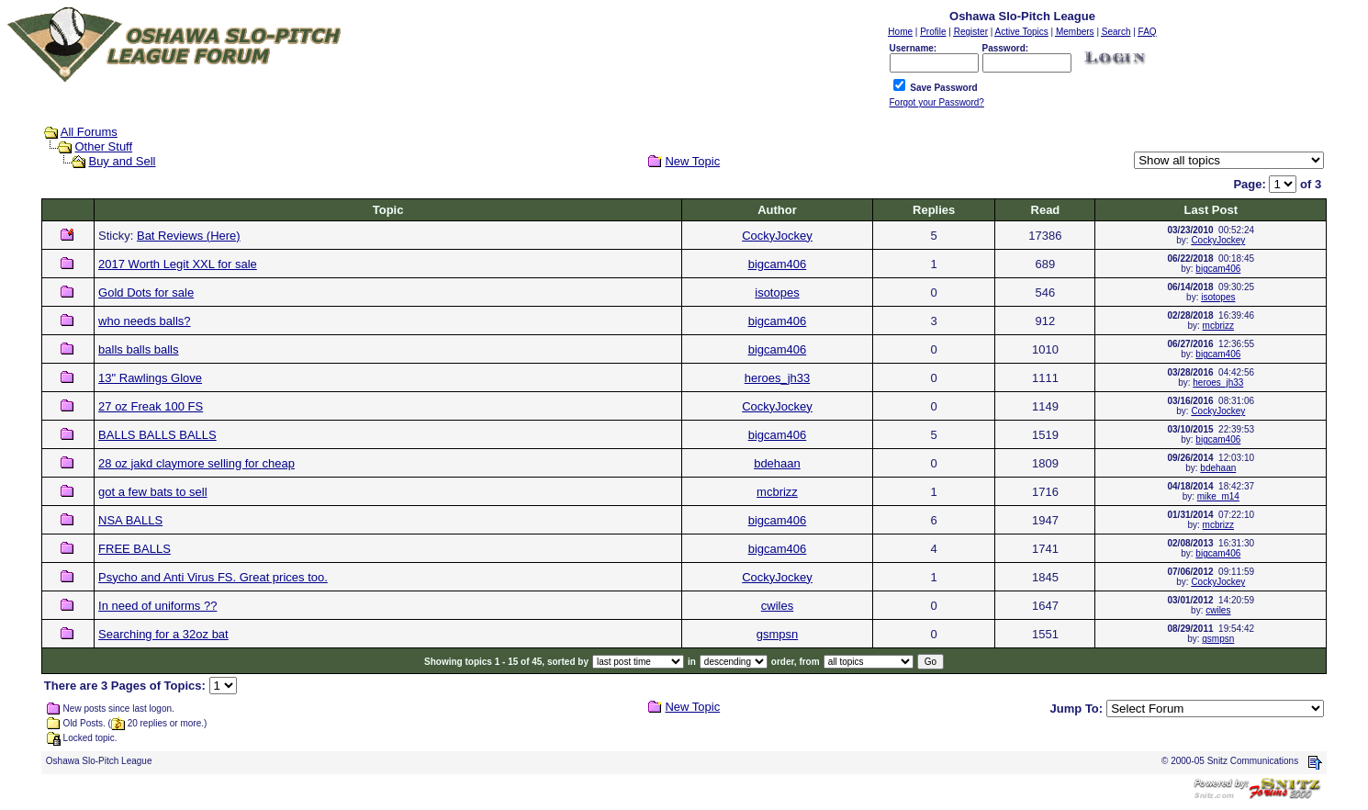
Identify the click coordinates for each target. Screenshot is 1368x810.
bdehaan (777, 463)
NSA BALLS (130, 520)
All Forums (89, 132)
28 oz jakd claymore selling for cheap (196, 463)
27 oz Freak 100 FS (150, 406)
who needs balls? (144, 321)
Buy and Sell (121, 161)
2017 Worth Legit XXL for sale (177, 264)
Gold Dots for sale (146, 292)
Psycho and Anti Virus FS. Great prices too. (213, 577)
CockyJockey (777, 235)
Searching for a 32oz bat (163, 634)
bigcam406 (777, 264)
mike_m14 (1218, 496)
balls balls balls (138, 349)
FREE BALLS (134, 549)
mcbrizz (1218, 326)
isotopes (777, 292)
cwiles (777, 606)
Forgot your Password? (937, 102)
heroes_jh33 (778, 378)
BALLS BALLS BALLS (157, 435)
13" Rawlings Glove (150, 378)
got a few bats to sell (152, 492)
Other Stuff (103, 146)
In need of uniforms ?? (157, 606)
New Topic (692, 161)
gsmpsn (778, 634)
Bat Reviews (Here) (189, 235)
